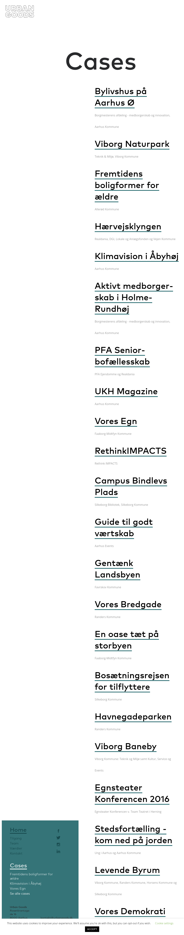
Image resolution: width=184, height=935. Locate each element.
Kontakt (16, 853)
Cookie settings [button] (164, 923)
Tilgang (16, 838)
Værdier (16, 848)
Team (14, 843)
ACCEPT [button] (92, 929)
